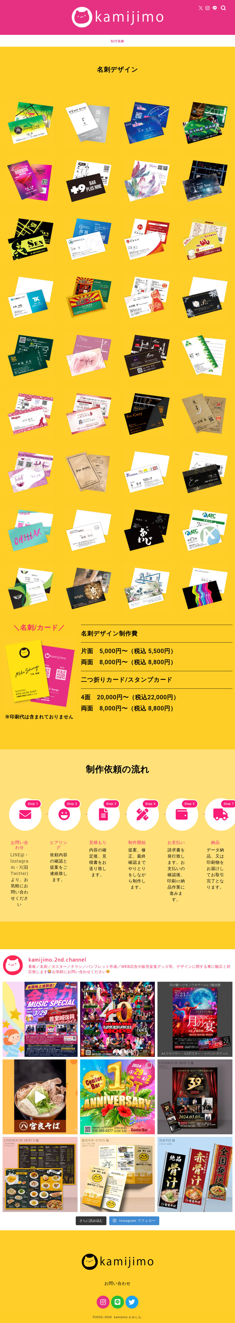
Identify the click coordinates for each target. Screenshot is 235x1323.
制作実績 (117, 41)
